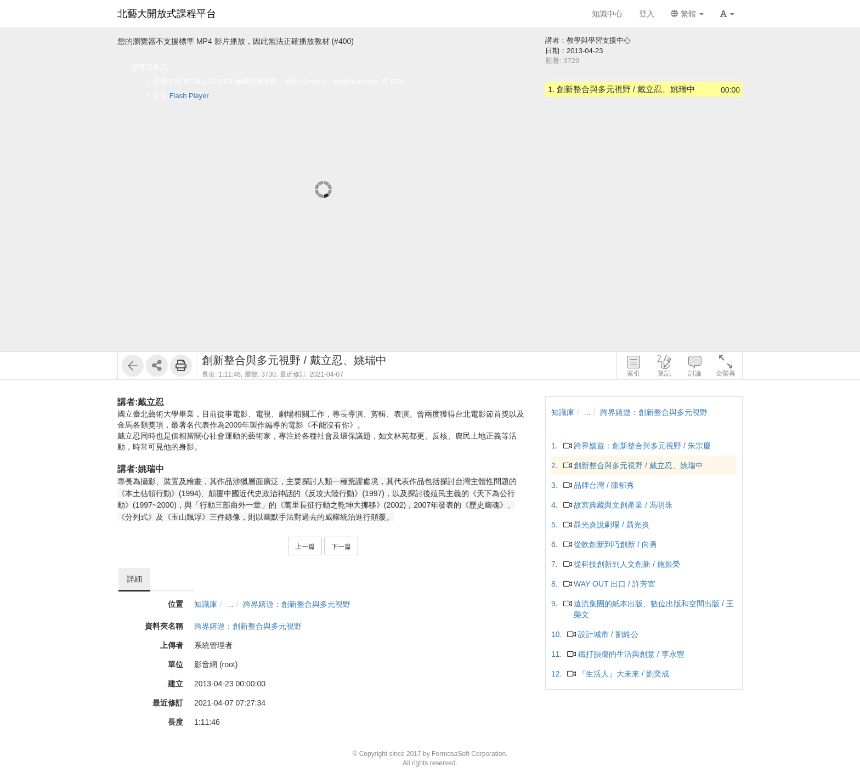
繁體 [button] (687, 13)
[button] (727, 13)
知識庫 (205, 604)
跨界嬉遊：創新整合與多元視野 (296, 604)
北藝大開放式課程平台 (166, 13)
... (230, 604)
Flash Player (189, 96)
